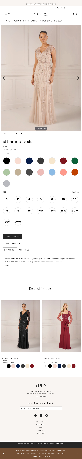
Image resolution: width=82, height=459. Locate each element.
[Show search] (9, 14)
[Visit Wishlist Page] (73, 14)
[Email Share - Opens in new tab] (21, 133)
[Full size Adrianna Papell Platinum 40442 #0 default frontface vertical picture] (41, 78)
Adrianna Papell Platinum (26, 21)
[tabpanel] (41, 78)
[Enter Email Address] (41, 408)
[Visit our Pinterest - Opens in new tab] (46, 415)
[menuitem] (21, 8)
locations (41, 422)
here (48, 456)
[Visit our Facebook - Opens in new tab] (41, 415)
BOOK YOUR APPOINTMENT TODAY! (41, 4)
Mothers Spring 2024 (52, 21)
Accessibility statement (39, 443)
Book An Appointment (14, 243)
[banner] (41, 14)
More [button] (7, 265)
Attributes (24, 250)
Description (9, 250)
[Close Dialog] (3, 453)
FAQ (40, 427)
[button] (6, 14)
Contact (41, 433)
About (41, 430)
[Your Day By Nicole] (41, 385)
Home (7, 21)
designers (41, 425)
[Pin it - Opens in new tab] (17, 133)
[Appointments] (21, 8)
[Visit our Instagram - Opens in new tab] (35, 415)
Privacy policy (23, 443)
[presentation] (20, 326)
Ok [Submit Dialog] (78, 453)
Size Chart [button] (75, 192)
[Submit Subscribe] (59, 408)
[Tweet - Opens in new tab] (12, 133)
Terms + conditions (57, 443)
